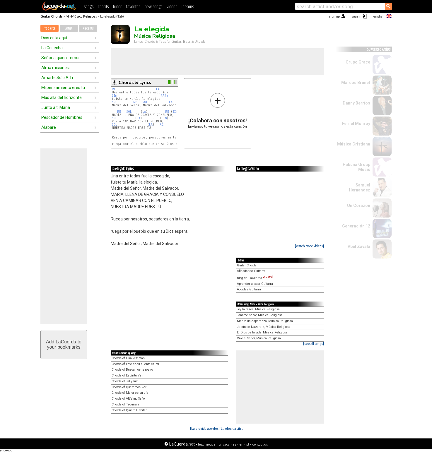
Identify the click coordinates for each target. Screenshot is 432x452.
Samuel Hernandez (359, 187)
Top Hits (49, 28)
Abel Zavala (359, 246)
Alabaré (48, 127)
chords (103, 7)
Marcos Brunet (355, 82)
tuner (117, 7)
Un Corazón (358, 205)
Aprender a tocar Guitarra (255, 284)
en (241, 444)
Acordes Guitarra (249, 289)
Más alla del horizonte (61, 97)
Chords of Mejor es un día (130, 393)
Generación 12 (356, 226)
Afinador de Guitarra (251, 271)
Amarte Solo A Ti (57, 77)
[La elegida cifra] (232, 428)
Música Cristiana (353, 144)
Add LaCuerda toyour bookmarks (63, 344)
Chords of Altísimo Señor (129, 398)
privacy (224, 444)
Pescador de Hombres (61, 117)
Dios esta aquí (54, 37)
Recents (88, 28)
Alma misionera (56, 67)
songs (88, 7)
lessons (188, 7)
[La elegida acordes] (205, 428)
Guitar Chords (51, 16)
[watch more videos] (309, 246)
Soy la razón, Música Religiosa (258, 309)
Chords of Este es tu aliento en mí (135, 364)
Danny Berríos (356, 103)
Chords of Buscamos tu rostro (132, 369)
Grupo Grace (358, 62)
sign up (334, 16)
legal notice (207, 444)
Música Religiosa (84, 16)
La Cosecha (52, 47)
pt (247, 444)
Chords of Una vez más (128, 358)
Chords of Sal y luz (125, 381)
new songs (153, 7)
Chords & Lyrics (135, 82)
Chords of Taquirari (125, 404)
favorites (133, 7)
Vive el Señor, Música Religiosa (259, 338)
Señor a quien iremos (61, 57)
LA (158, 89)
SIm (114, 95)
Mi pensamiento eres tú (63, 87)
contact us (260, 444)
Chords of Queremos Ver (129, 387)
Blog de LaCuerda (255, 278)
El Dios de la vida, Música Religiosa (262, 332)
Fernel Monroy (356, 123)
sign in (356, 16)
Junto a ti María (55, 107)
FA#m (164, 95)
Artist (68, 28)
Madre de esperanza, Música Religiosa (265, 321)
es (234, 444)
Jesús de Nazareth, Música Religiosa (263, 327)
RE (114, 89)
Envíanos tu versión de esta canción (217, 110)
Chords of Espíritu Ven (127, 375)
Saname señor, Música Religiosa (260, 315)
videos (172, 7)
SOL (114, 102)
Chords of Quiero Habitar (129, 410)
